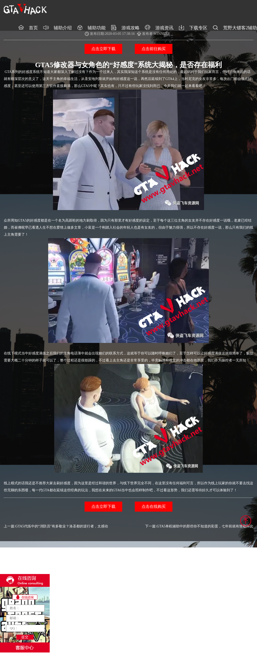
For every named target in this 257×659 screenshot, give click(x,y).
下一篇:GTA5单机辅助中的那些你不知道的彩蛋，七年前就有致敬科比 (199, 526)
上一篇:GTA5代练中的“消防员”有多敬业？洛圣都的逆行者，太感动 (56, 526)
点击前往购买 (154, 49)
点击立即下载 (103, 49)
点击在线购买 (154, 506)
